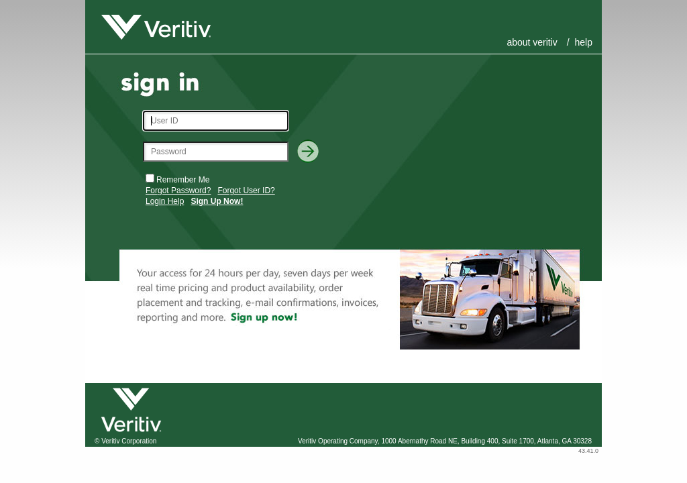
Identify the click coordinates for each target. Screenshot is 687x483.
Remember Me (182, 179)
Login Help (165, 201)
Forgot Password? (178, 190)
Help (583, 42)
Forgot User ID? (245, 190)
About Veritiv (532, 42)
